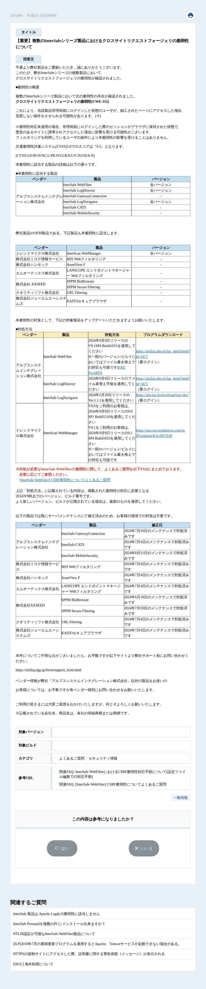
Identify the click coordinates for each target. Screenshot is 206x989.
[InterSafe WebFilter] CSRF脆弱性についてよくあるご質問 (64, 480)
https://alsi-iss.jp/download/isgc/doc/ (162, 395)
